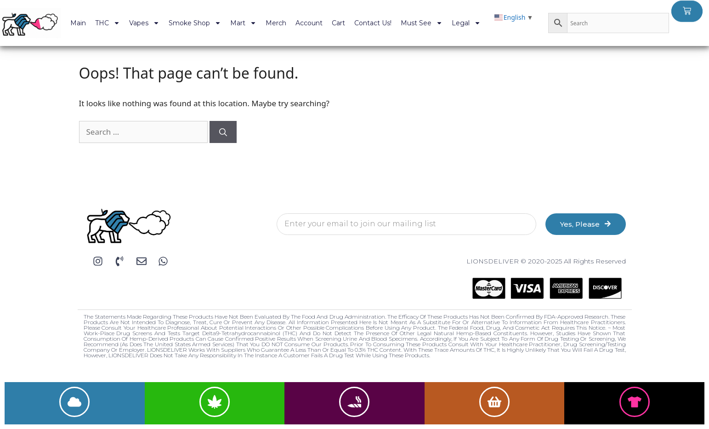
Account (309, 23)
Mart (243, 23)
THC (107, 23)
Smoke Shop (195, 23)
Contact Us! (372, 23)
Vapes (144, 23)
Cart (338, 23)
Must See (421, 23)
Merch (276, 23)
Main (78, 23)
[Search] (223, 132)
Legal (466, 23)
